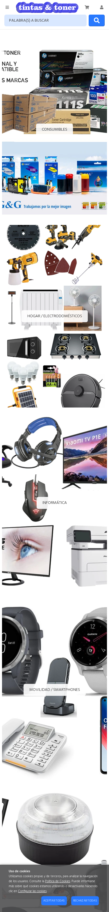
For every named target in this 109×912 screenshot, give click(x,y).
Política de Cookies (57, 881)
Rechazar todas (85, 900)
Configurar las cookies (32, 891)
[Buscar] (97, 20)
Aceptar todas (54, 900)
